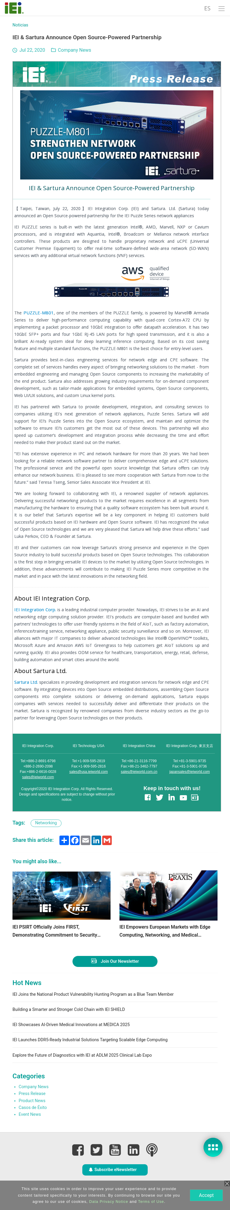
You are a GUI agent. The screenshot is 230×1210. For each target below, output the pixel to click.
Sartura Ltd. (26, 682)
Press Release (32, 1093)
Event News (30, 1114)
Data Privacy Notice (108, 1201)
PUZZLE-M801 (38, 313)
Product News (32, 1100)
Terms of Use (150, 1201)
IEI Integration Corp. (35, 609)
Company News (74, 50)
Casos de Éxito (33, 1107)
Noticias (20, 25)
